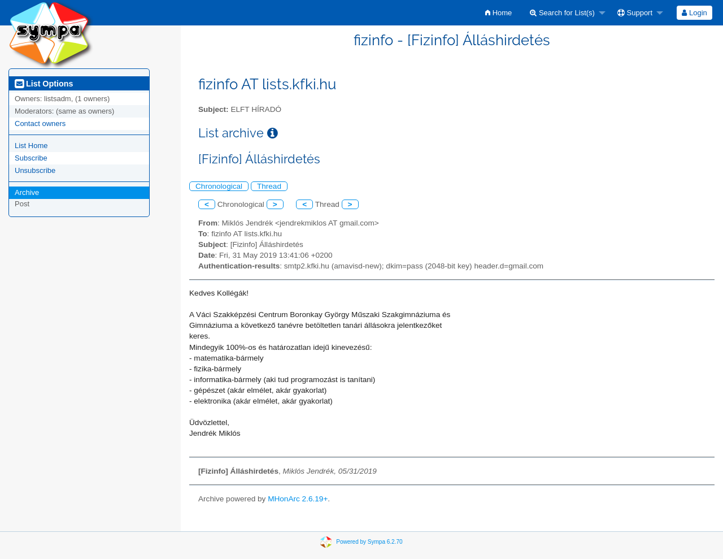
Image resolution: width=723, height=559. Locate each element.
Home (498, 12)
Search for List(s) (562, 12)
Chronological (218, 186)
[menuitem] (498, 12)
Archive (27, 192)
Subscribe (31, 158)
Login (694, 12)
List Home (31, 145)
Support (634, 12)
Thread (269, 186)
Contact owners (40, 123)
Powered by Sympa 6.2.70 (369, 541)
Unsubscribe (35, 170)
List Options (44, 83)
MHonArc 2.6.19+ (298, 499)
